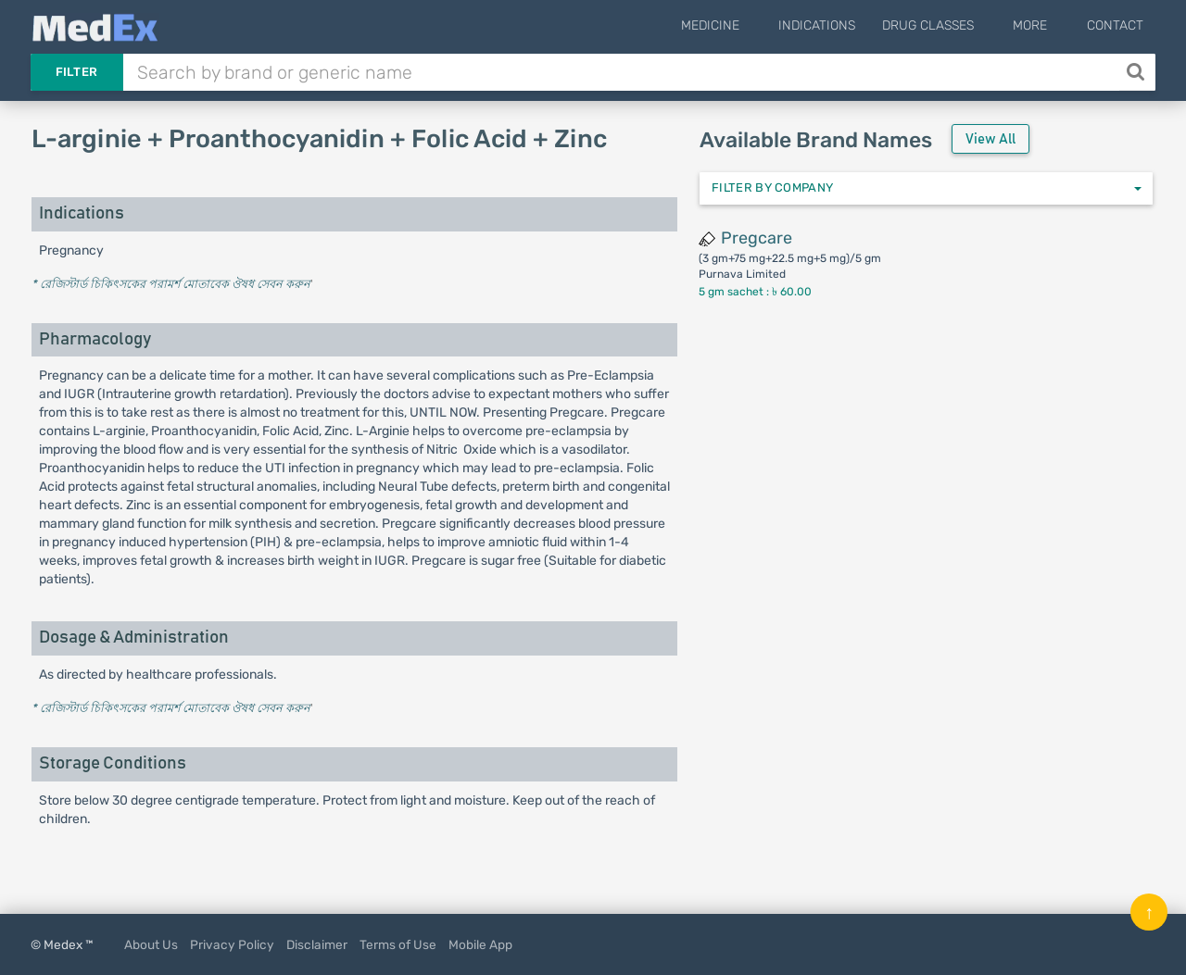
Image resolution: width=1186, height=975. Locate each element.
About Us (151, 944)
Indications (841, 25)
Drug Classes (953, 25)
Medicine (747, 25)
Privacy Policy (232, 944)
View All (990, 139)
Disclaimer (316, 944)
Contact (1115, 25)
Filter (77, 72)
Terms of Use (398, 944)
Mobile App (480, 944)
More (1043, 25)
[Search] (1137, 72)
